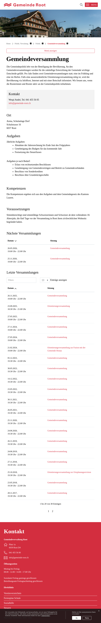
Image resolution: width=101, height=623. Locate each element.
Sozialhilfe (9, 603)
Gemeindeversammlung (39, 248)
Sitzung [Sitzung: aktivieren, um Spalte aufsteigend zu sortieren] (33, 241)
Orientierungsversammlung (41, 306)
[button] (23, 44)
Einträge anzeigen (53, 280)
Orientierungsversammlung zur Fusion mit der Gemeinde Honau (56, 347)
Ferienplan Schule (12, 598)
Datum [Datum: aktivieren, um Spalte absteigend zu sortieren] (11, 241)
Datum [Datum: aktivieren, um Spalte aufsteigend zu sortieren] (11, 288)
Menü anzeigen (50, 51)
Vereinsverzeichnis (12, 593)
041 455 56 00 (15, 552)
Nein (87, 618)
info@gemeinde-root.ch (20, 103)
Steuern (7, 608)
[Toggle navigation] (91, 4)
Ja (76, 618)
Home (8, 44)
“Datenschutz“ (45, 615)
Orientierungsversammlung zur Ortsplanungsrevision (51, 472)
